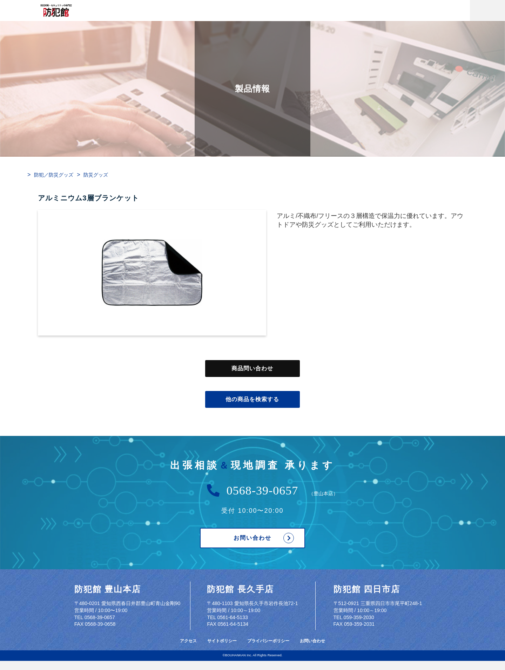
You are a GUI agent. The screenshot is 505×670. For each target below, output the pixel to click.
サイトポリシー (222, 640)
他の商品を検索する (252, 399)
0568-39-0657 (262, 490)
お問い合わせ (252, 538)
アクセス (188, 640)
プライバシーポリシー (268, 640)
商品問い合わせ (252, 368)
